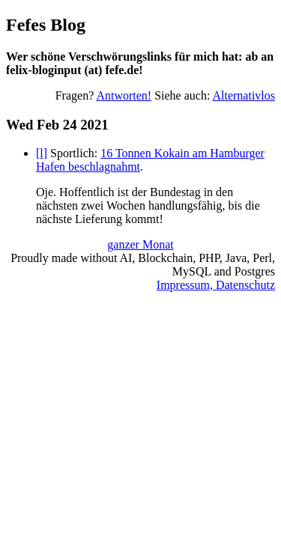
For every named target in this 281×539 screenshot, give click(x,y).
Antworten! (123, 95)
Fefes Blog (45, 24)
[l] (41, 153)
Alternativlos (243, 95)
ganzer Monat (140, 244)
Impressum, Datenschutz (216, 284)
